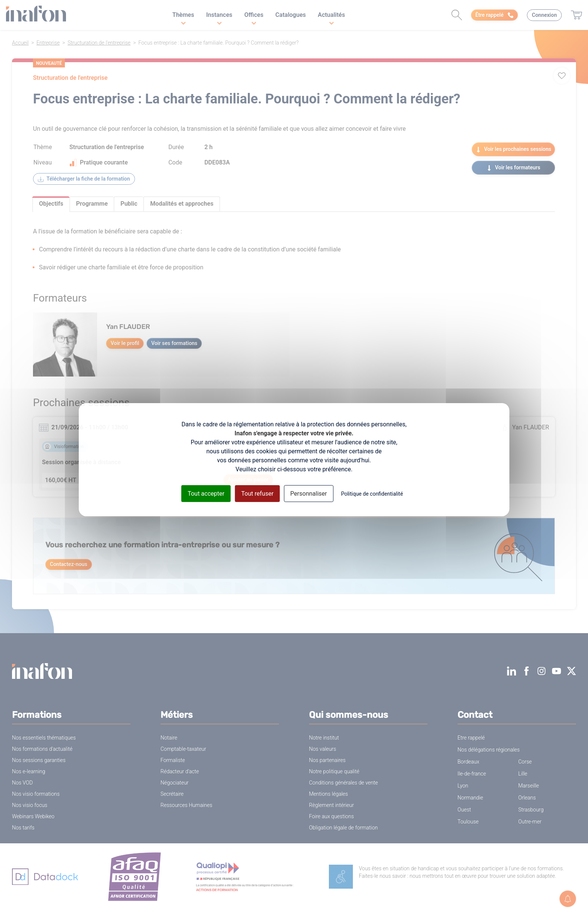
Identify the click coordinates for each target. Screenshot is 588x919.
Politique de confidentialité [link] (372, 493)
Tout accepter (206, 493)
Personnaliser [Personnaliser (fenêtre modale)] (308, 493)
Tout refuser (257, 493)
